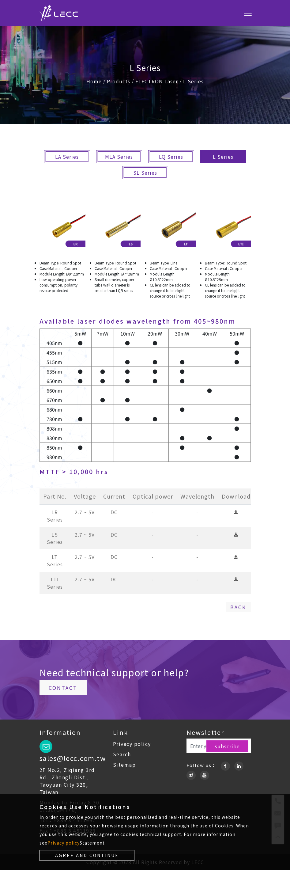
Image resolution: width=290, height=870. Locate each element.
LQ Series (171, 156)
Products (118, 81)
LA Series (67, 156)
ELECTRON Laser (156, 81)
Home (94, 81)
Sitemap (124, 764)
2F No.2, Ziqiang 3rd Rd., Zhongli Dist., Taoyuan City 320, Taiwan (67, 781)
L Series (193, 81)
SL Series (145, 172)
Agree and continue (87, 855)
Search (122, 754)
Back (238, 607)
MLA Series (119, 156)
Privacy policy (132, 743)
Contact (63, 687)
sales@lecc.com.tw (73, 758)
